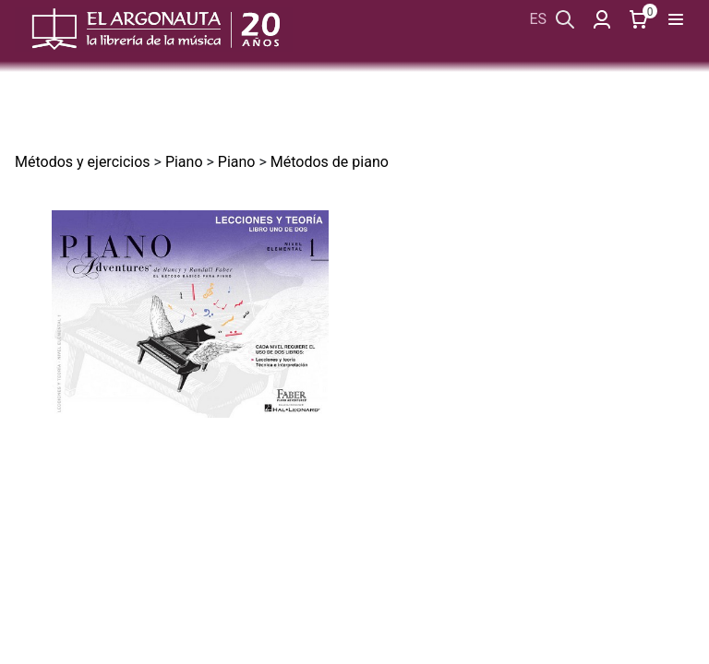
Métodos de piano (329, 162)
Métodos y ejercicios (82, 162)
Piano (184, 162)
